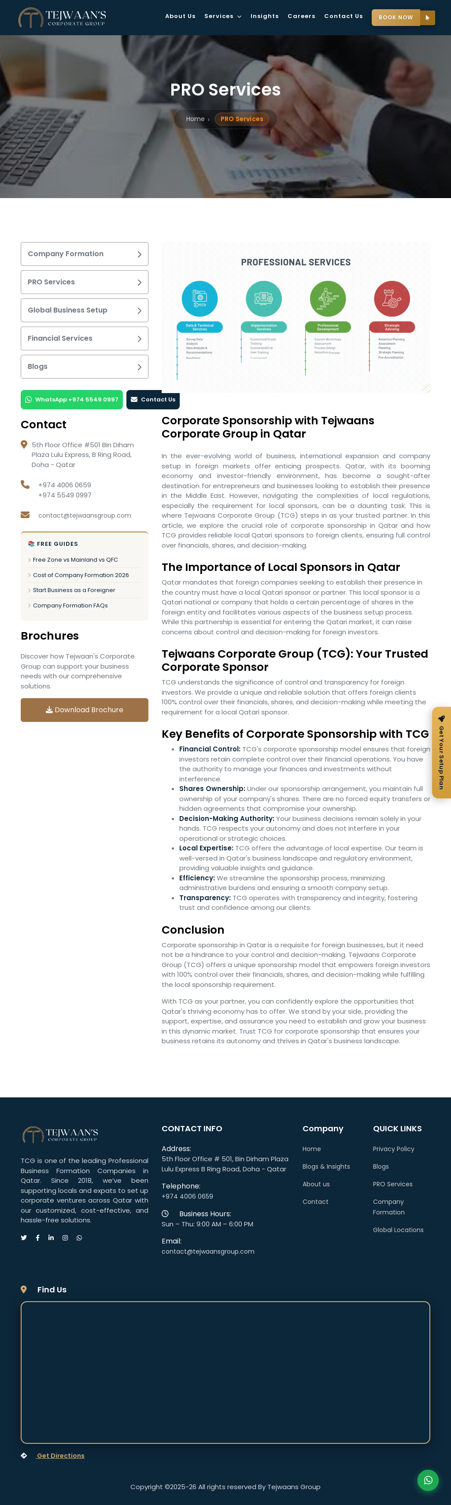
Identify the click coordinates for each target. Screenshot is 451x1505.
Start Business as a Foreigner (71, 590)
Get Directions (53, 1455)
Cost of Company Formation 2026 (78, 575)
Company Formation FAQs (68, 605)
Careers (301, 16)
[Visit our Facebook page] (42, 1237)
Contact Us (343, 16)
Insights (265, 16)
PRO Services (84, 282)
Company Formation (84, 254)
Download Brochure (84, 710)
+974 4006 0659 (187, 1196)
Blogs (84, 366)
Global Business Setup (84, 310)
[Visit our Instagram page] (70, 1237)
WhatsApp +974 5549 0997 (71, 399)
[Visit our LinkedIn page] (55, 1237)
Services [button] (223, 16)
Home (195, 118)
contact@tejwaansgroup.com (84, 515)
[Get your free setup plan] (441, 752)
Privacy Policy (393, 1148)
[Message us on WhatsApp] (84, 1237)
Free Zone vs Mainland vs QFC (73, 560)
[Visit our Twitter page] (28, 1237)
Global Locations (398, 1229)
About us (316, 1184)
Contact (316, 1201)
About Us (180, 16)
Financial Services (84, 338)
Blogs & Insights (326, 1166)
